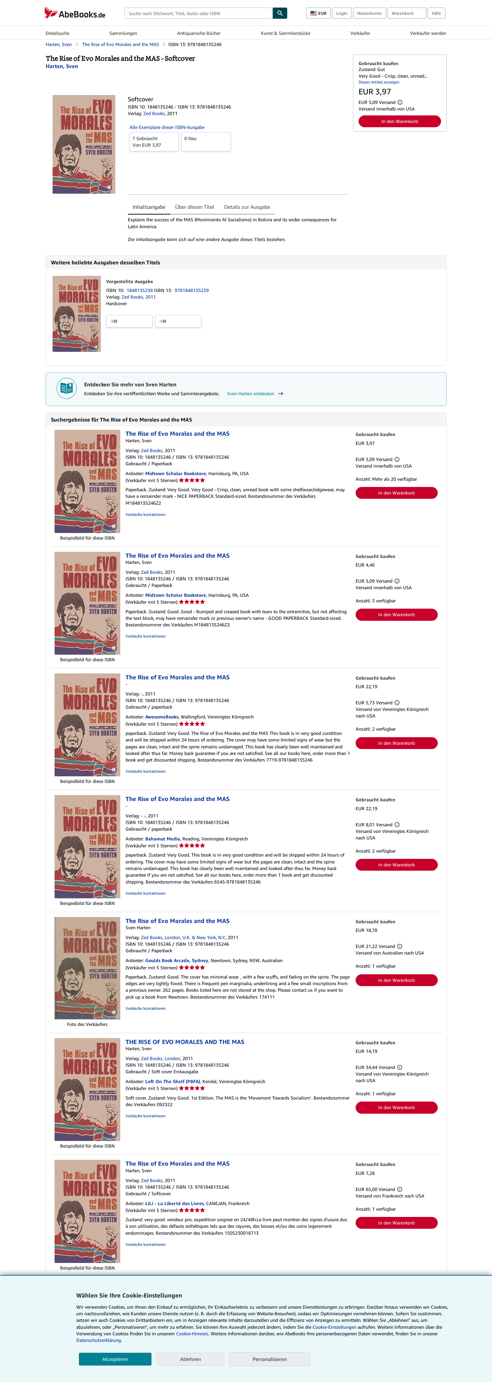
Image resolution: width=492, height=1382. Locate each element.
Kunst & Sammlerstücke (285, 33)
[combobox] (198, 13)
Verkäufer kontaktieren (146, 514)
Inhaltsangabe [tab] (149, 207)
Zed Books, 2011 (139, 297)
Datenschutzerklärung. (99, 1340)
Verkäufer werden (428, 33)
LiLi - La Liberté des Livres (174, 1203)
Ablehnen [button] (190, 1359)
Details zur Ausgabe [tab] (247, 207)
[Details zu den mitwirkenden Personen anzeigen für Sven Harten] (62, 66)
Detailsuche (57, 33)
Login (341, 13)
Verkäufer (360, 33)
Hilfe (436, 13)
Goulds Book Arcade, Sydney (176, 960)
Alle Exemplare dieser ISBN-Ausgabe (166, 127)
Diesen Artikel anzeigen (379, 82)
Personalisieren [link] (270, 1359)
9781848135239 (192, 290)
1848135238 (140, 290)
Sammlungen (123, 33)
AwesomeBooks (161, 716)
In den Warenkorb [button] (400, 121)
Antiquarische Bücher (199, 33)
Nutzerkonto (369, 13)
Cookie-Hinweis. (192, 1333)
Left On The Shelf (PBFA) (172, 1081)
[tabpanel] (238, 229)
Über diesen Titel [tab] (194, 207)
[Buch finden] (280, 13)
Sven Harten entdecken (256, 393)
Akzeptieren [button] (115, 1359)
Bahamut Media (162, 838)
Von (154, 141)
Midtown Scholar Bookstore (175, 473)
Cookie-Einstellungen (334, 1327)
